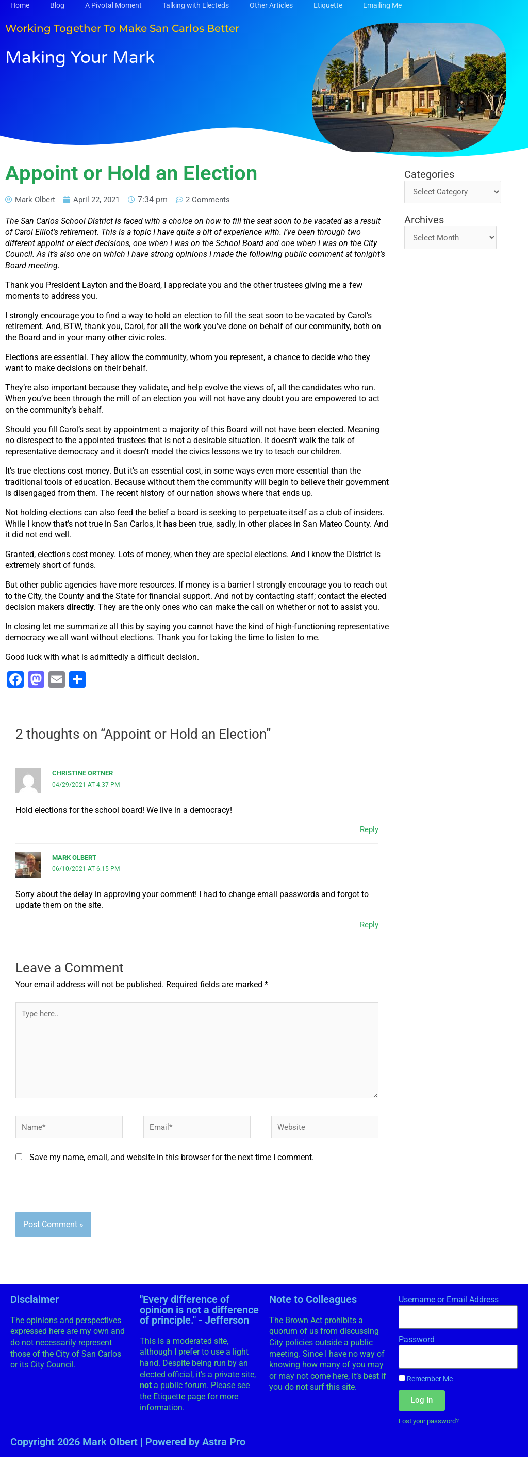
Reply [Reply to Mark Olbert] (368, 925)
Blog (57, 5)
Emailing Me (382, 5)
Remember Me (426, 1387)
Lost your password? (432, 1429)
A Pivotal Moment (113, 5)
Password (417, 1348)
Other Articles (271, 5)
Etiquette (328, 5)
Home (19, 5)
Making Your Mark (94, 56)
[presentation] (93, 1200)
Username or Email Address (449, 1308)
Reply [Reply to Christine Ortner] (368, 829)
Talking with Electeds (195, 5)
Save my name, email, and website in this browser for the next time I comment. (171, 1165)
